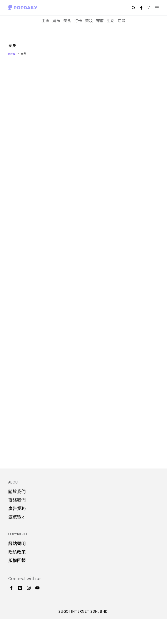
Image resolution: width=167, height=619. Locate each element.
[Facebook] (141, 8)
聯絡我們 (17, 500)
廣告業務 (17, 508)
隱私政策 (17, 552)
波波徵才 (17, 517)
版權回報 (17, 560)
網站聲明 (17, 543)
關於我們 (17, 491)
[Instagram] (148, 8)
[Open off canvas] (157, 8)
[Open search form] (133, 7)
